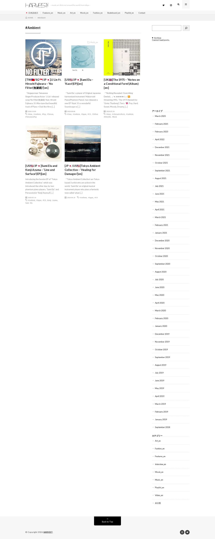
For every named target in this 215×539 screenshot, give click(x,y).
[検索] (186, 29)
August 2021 (161, 179)
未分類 (158, 503)
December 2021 (162, 148)
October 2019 (161, 350)
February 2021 (161, 225)
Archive (157, 39)
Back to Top (107, 521)
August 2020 (161, 272)
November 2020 (162, 249)
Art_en (76, 13)
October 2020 (161, 256)
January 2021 (161, 233)
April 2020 (160, 303)
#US (89, 115)
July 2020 (159, 280)
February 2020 (161, 319)
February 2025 (161, 125)
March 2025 (160, 117)
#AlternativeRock (118, 115)
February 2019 (161, 412)
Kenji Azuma (52, 201)
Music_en (64, 13)
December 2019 (162, 334)
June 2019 (160, 381)
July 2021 (159, 187)
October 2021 (161, 163)
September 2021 (163, 171)
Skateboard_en (120, 13)
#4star (30, 115)
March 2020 (160, 311)
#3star (69, 115)
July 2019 (159, 373)
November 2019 (162, 342)
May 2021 (159, 202)
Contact (150, 13)
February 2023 (161, 132)
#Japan (83, 115)
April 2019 (160, 396)
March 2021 (160, 218)
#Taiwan (50, 115)
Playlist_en (137, 13)
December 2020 (162, 241)
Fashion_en (103, 13)
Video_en (159, 495)
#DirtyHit (107, 117)
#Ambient (37, 115)
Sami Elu (28, 204)
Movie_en (88, 13)
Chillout (95, 115)
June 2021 (160, 194)
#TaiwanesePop (31, 117)
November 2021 (162, 156)
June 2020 (160, 288)
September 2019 (163, 357)
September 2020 (163, 264)
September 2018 (163, 427)
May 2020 (159, 295)
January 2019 (161, 419)
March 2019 (160, 404)
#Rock (114, 117)
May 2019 (159, 388)
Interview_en (161, 464)
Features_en (49, 13)
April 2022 (160, 140)
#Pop (44, 115)
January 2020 (161, 326)
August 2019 (161, 365)
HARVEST (48, 532)
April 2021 (160, 210)
